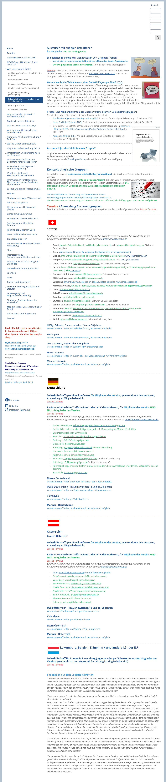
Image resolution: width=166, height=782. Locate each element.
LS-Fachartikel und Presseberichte (24, 188)
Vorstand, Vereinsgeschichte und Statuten (22, 287)
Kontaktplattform (16, 105)
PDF (79, 122)
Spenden (11, 272)
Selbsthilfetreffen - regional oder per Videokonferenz (24, 100)
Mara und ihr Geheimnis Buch (22, 234)
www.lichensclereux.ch (136, 256)
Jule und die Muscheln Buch (21, 229)
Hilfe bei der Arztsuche (18, 79)
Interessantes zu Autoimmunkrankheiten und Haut (23, 255)
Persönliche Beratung (17, 109)
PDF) (96, 118)
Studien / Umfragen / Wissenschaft (23, 198)
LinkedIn (13, 406)
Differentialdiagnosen (17, 202)
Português (155, 31)
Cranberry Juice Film (17, 238)
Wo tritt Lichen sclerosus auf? (20, 143)
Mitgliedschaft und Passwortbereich (24, 88)
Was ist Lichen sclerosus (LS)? (21, 125)
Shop (8, 250)
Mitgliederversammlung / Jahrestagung (19, 93)
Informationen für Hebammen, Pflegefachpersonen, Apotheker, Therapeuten (22, 182)
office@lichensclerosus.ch (102, 73)
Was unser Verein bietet (18, 69)
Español (154, 15)
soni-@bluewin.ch (130, 259)
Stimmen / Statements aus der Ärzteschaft (22, 301)
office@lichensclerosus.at (113, 566)
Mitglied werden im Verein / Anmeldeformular (20, 115)
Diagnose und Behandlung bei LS (22, 148)
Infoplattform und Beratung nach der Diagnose (22, 153)
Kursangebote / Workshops (20, 84)
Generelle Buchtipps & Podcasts (22, 268)
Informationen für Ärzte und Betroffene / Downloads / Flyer (22, 160)
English (154, 10)
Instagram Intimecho (19, 409)
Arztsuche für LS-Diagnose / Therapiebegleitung (20, 167)
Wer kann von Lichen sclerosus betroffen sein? (21, 131)
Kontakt (11, 318)
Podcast (11, 193)
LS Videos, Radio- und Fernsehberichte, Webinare (20, 174)
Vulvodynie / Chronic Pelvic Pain (22, 218)
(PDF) (120, 82)
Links (9, 277)
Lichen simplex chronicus (19, 213)
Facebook (14, 400)
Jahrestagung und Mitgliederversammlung (19, 294)
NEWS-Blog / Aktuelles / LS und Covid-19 (22, 63)
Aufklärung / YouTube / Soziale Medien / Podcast (25, 74)
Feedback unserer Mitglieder (21, 121)
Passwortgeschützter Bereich (21, 57)
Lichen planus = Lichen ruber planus (21, 208)
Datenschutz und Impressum (21, 313)
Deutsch (154, 5)
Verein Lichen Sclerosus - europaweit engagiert (27, 19)
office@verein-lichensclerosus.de (141, 419)
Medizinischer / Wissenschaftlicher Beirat (24, 307)
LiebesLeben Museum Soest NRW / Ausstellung (24, 244)
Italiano (154, 26)
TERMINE (75, 270)
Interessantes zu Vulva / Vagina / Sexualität (23, 262)
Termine (11, 53)
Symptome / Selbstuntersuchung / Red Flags (23, 138)
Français (154, 20)
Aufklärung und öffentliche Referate (19, 224)
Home (10, 48)
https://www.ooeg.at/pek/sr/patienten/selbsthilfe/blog (96, 129)
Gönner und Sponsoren (18, 282)
